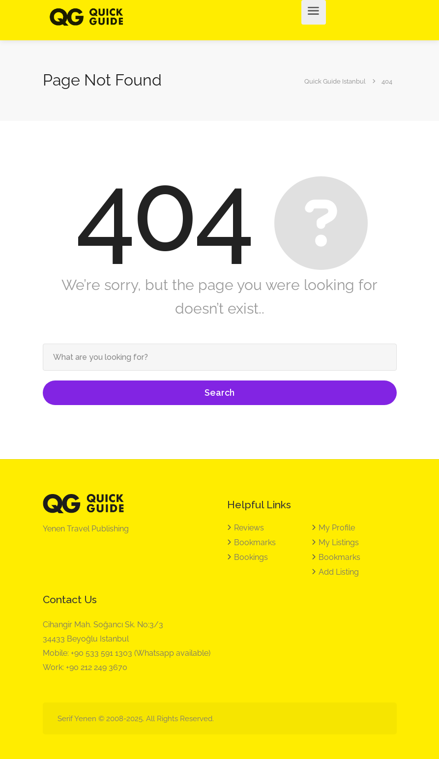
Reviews (249, 527)
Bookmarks (255, 542)
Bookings (251, 557)
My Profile (337, 527)
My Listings (339, 542)
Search (219, 392)
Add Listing (339, 572)
